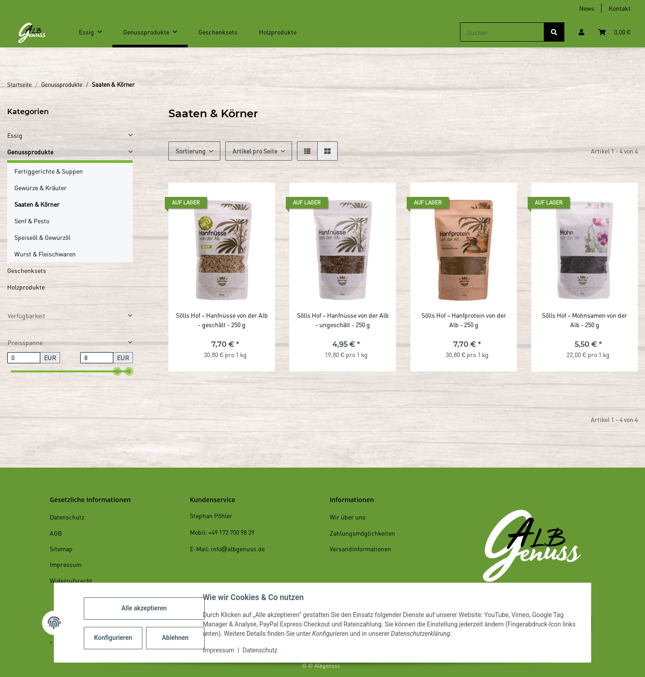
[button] (581, 32)
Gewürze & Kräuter (40, 187)
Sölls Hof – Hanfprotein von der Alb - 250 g (463, 319)
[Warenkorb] (614, 32)
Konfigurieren (115, 637)
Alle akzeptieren (145, 608)
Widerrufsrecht (71, 580)
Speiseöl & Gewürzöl (42, 237)
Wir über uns (348, 517)
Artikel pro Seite (254, 151)
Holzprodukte (26, 287)
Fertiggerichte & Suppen (48, 171)
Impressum (219, 650)
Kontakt (620, 8)
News (586, 8)
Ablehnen (176, 637)
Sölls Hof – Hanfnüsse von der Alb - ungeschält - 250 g (343, 319)
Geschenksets (26, 270)
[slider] (117, 371)
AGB (56, 533)
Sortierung (191, 151)
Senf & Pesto (31, 221)
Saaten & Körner (37, 204)
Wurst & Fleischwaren (45, 254)
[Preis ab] (23, 358)
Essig (14, 135)
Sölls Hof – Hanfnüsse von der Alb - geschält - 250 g (222, 319)
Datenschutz (261, 650)
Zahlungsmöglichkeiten (362, 533)
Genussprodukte (30, 152)
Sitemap (61, 549)
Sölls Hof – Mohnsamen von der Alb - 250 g (584, 319)
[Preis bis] (96, 358)
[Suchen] (502, 32)
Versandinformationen (360, 549)
